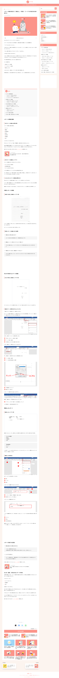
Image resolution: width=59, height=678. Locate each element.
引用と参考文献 (44, 37)
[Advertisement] (20, 80)
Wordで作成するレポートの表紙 (11, 103)
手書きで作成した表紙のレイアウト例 (12, 100)
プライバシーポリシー (25, 675)
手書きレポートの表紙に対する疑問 (47, 57)
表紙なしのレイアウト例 (10, 109)
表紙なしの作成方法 (10, 110)
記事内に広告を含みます (20, 38)
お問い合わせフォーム (36, 675)
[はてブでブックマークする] (22, 625)
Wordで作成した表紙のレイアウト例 (12, 105)
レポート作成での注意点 (9, 112)
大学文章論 (29, 1)
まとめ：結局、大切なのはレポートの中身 (12, 114)
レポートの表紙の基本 (9, 93)
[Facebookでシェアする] (19, 625)
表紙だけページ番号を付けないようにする (13, 106)
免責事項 (30, 675)
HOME (29, 673)
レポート (43, 35)
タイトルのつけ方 (19, 149)
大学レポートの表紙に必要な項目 (11, 95)
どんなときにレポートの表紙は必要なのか (13, 97)
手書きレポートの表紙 (9, 99)
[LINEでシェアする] (26, 625)
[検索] (56, 8)
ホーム (21, 675)
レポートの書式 (17, 562)
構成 (42, 39)
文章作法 (43, 40)
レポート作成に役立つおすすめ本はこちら (29, 4)
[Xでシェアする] (15, 625)
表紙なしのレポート (9, 108)
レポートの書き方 (16, 598)
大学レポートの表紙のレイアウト (11, 96)
